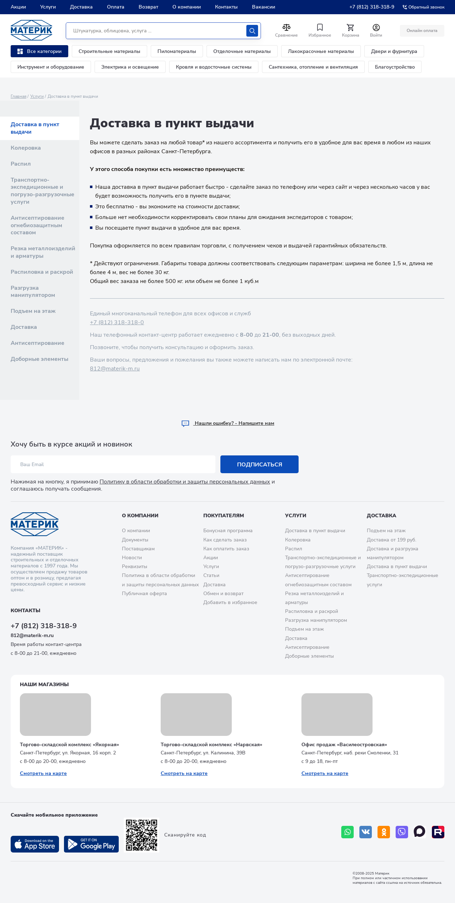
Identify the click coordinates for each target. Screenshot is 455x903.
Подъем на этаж (33, 311)
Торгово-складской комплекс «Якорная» (69, 744)
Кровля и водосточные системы (214, 67)
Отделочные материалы (242, 51)
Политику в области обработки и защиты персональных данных (185, 482)
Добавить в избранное (230, 602)
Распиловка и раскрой (42, 272)
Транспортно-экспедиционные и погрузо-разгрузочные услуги (42, 191)
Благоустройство (395, 67)
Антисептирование (37, 343)
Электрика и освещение (130, 67)
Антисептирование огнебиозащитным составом (37, 225)
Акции (18, 7)
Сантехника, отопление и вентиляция (313, 67)
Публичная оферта (144, 593)
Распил (21, 164)
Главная (18, 96)
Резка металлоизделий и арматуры (43, 252)
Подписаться (259, 465)
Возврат (148, 7)
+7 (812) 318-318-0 (117, 322)
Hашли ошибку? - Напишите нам (227, 423)
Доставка (81, 7)
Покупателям (223, 515)
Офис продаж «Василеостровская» (344, 744)
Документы (135, 539)
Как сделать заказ (225, 539)
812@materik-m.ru (115, 369)
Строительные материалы (109, 51)
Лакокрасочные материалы (321, 51)
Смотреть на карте (43, 773)
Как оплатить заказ (226, 548)
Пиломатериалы (176, 51)
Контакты (226, 7)
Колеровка (26, 148)
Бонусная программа (228, 530)
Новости (132, 557)
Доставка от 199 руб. (391, 539)
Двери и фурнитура (394, 51)
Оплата (115, 7)
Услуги (48, 7)
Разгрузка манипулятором (33, 291)
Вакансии (263, 7)
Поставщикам (138, 548)
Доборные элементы (39, 359)
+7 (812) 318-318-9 (371, 7)
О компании (186, 7)
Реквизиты (134, 566)
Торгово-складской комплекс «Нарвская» (211, 744)
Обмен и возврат (223, 593)
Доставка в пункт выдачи (35, 128)
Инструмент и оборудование (50, 67)
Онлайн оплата (422, 30)
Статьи (211, 575)
